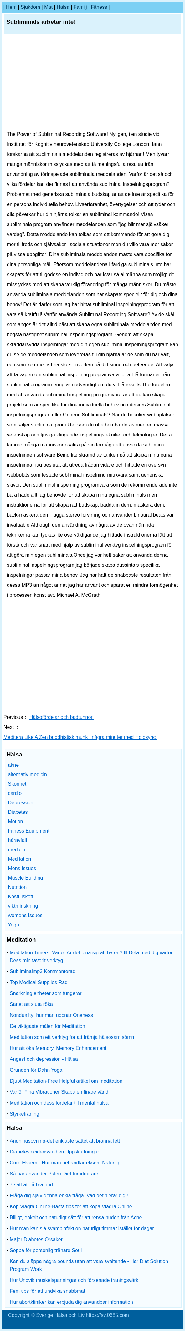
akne (13, 765)
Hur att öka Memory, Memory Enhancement (58, 1048)
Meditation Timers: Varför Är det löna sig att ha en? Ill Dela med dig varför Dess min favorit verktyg (91, 956)
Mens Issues (22, 868)
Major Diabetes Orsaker (36, 1239)
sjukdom (30, 7)
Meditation (19, 859)
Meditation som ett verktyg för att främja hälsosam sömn (72, 1037)
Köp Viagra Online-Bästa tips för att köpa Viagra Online (71, 1206)
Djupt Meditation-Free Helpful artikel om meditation (66, 1081)
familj (80, 7)
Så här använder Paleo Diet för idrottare (54, 1173)
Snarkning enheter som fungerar (45, 993)
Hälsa (63, 7)
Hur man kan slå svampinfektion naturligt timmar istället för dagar (82, 1228)
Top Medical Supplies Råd (39, 982)
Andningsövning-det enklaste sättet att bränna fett (65, 1140)
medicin (16, 849)
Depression (20, 802)
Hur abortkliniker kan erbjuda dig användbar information (71, 1302)
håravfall (17, 840)
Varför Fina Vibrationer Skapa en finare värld (59, 1092)
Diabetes (18, 812)
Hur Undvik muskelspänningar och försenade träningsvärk (74, 1280)
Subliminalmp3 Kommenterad (42, 971)
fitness (99, 7)
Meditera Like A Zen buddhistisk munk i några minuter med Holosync (80, 737)
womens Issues (25, 915)
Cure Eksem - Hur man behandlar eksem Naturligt (65, 1162)
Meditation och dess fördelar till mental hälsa (59, 1103)
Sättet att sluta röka (31, 1004)
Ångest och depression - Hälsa (44, 1059)
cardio (15, 793)
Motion (15, 821)
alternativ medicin (27, 774)
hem (11, 7)
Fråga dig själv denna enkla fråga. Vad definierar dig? (69, 1195)
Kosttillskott (20, 896)
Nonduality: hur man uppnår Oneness (51, 1015)
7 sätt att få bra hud (31, 1184)
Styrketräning (24, 1114)
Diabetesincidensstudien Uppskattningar (54, 1151)
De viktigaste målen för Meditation (47, 1026)
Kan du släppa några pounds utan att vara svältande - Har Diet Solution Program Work (89, 1265)
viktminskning (23, 906)
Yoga (13, 924)
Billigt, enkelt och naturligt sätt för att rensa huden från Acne (76, 1217)
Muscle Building (25, 877)
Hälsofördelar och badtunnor (61, 717)
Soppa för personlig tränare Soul (46, 1250)
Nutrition (17, 887)
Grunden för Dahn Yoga (36, 1070)
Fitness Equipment (28, 830)
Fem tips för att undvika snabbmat (47, 1291)
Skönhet (17, 784)
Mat (48, 7)
